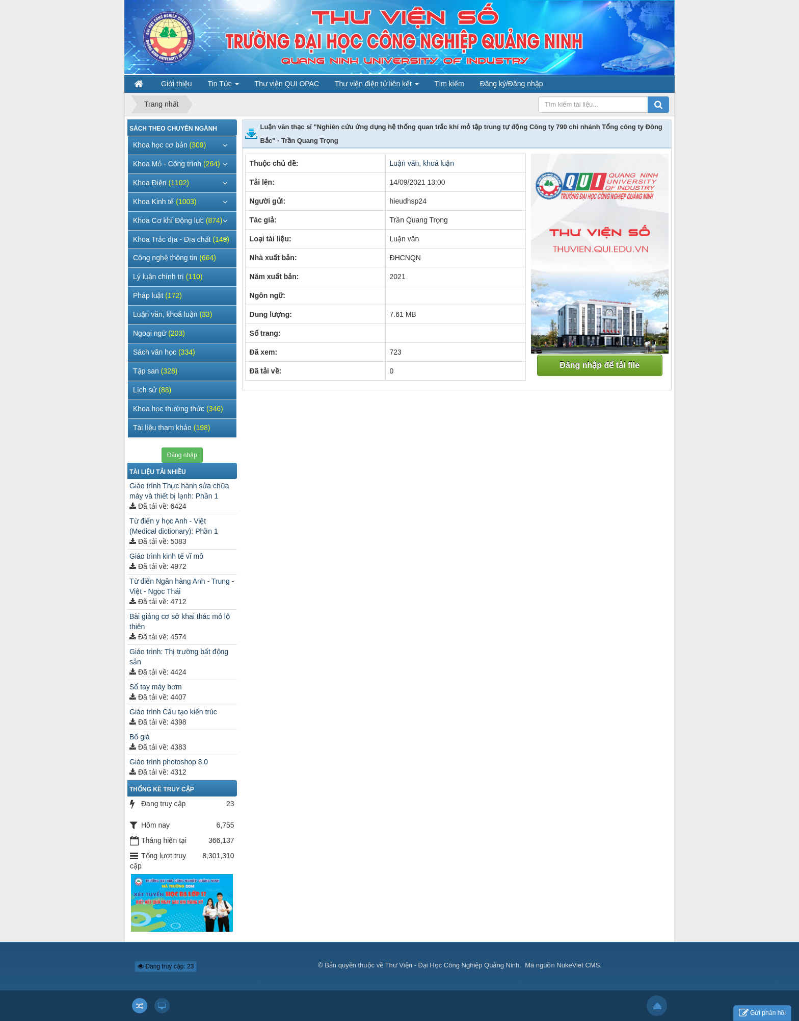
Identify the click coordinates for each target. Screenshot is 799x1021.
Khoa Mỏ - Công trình (176, 164)
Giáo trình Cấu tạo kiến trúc (173, 712)
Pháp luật (157, 295)
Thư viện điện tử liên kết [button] (377, 86)
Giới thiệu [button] (176, 84)
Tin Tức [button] (223, 86)
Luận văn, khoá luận (422, 163)
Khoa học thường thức (178, 409)
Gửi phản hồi (762, 1013)
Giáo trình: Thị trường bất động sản (178, 657)
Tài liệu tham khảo (171, 428)
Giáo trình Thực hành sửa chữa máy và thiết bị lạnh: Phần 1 (179, 491)
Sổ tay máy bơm (155, 687)
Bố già (139, 737)
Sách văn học (164, 352)
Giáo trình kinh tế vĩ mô (166, 556)
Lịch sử (152, 390)
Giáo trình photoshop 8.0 (168, 762)
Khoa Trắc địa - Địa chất (181, 239)
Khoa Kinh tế (165, 201)
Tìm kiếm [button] (449, 84)
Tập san (155, 371)
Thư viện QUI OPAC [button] (287, 84)
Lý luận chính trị (168, 276)
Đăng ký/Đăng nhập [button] (511, 84)
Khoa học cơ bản (169, 145)
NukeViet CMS (578, 965)
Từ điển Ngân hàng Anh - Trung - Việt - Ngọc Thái (181, 586)
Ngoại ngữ (159, 333)
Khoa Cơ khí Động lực (177, 220)
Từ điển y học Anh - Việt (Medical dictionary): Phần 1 (173, 526)
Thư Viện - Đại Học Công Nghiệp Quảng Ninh (452, 965)
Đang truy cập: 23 (166, 966)
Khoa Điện (161, 183)
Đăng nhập (182, 455)
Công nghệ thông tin (174, 258)
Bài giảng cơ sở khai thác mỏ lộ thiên (179, 621)
